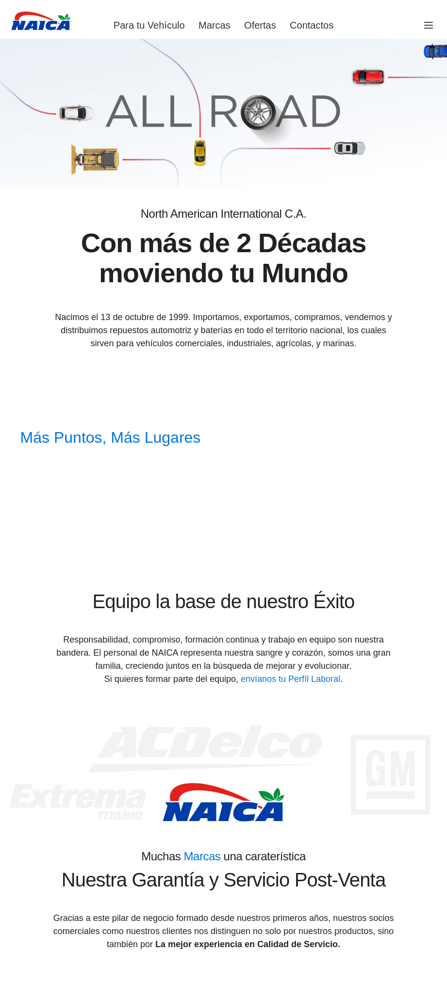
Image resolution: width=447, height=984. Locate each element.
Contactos (311, 25)
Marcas (215, 25)
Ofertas (260, 25)
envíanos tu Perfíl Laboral (290, 679)
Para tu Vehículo (149, 25)
